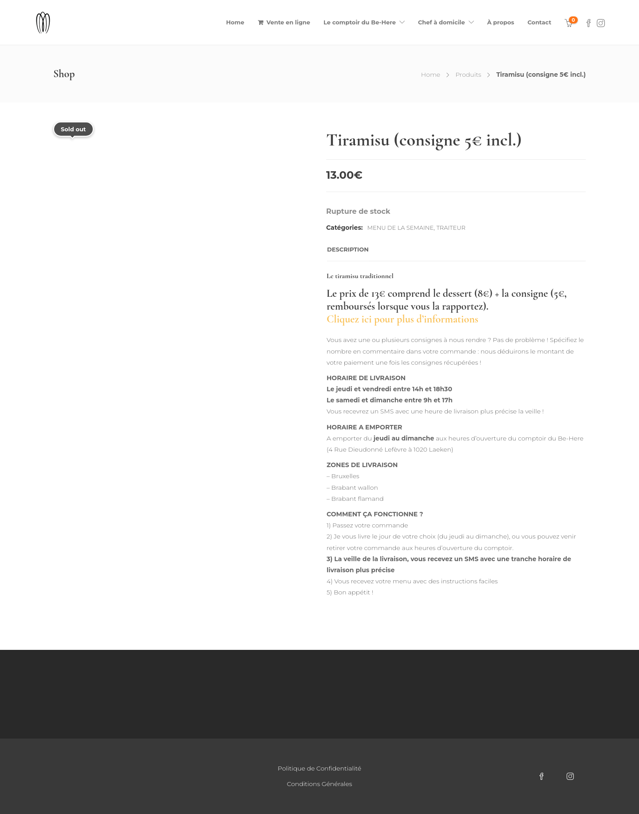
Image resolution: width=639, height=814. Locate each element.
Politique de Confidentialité (319, 768)
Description (348, 249)
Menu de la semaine (400, 227)
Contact (540, 22)
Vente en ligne (289, 22)
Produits (468, 75)
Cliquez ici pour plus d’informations (402, 319)
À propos (500, 22)
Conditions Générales (319, 784)
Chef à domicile (441, 22)
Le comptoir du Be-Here (359, 22)
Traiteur (451, 227)
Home (235, 22)
